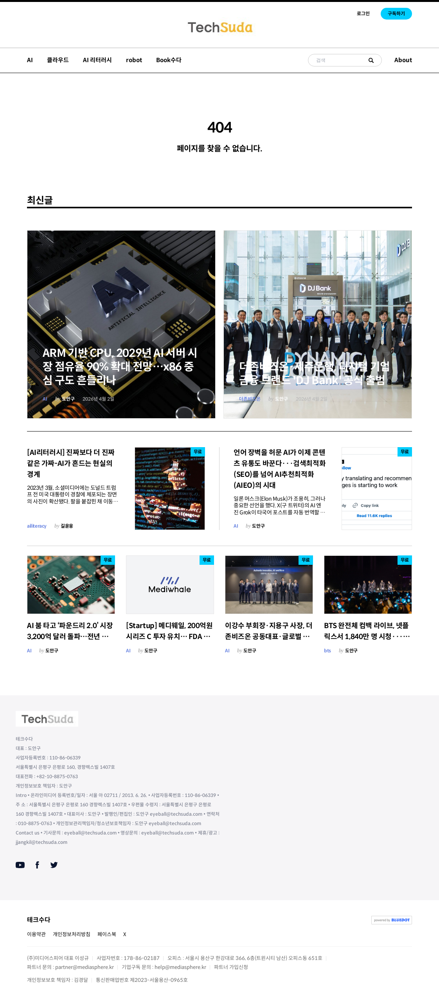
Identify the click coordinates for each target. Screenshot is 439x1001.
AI (30, 60)
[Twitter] (54, 865)
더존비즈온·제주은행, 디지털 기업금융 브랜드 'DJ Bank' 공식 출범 (314, 373)
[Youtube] (20, 865)
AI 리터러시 (97, 60)
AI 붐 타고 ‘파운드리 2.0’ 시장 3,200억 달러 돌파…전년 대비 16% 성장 (71, 636)
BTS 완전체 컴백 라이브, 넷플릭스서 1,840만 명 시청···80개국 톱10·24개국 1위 (367, 636)
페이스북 (106, 934)
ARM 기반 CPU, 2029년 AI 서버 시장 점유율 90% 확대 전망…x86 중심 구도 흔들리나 (120, 366)
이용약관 (36, 934)
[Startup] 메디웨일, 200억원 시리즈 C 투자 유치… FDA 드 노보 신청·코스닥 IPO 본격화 (169, 636)
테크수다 (38, 920)
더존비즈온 (250, 399)
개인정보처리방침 (71, 934)
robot (134, 60)
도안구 (68, 399)
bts (327, 651)
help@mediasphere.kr (180, 967)
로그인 (363, 13)
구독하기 (396, 13)
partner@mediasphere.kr (84, 967)
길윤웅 (67, 526)
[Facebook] (37, 865)
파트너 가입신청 (231, 967)
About (403, 60)
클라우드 (58, 60)
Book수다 (169, 60)
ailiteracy (37, 526)
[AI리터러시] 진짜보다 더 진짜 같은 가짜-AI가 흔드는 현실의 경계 (71, 463)
